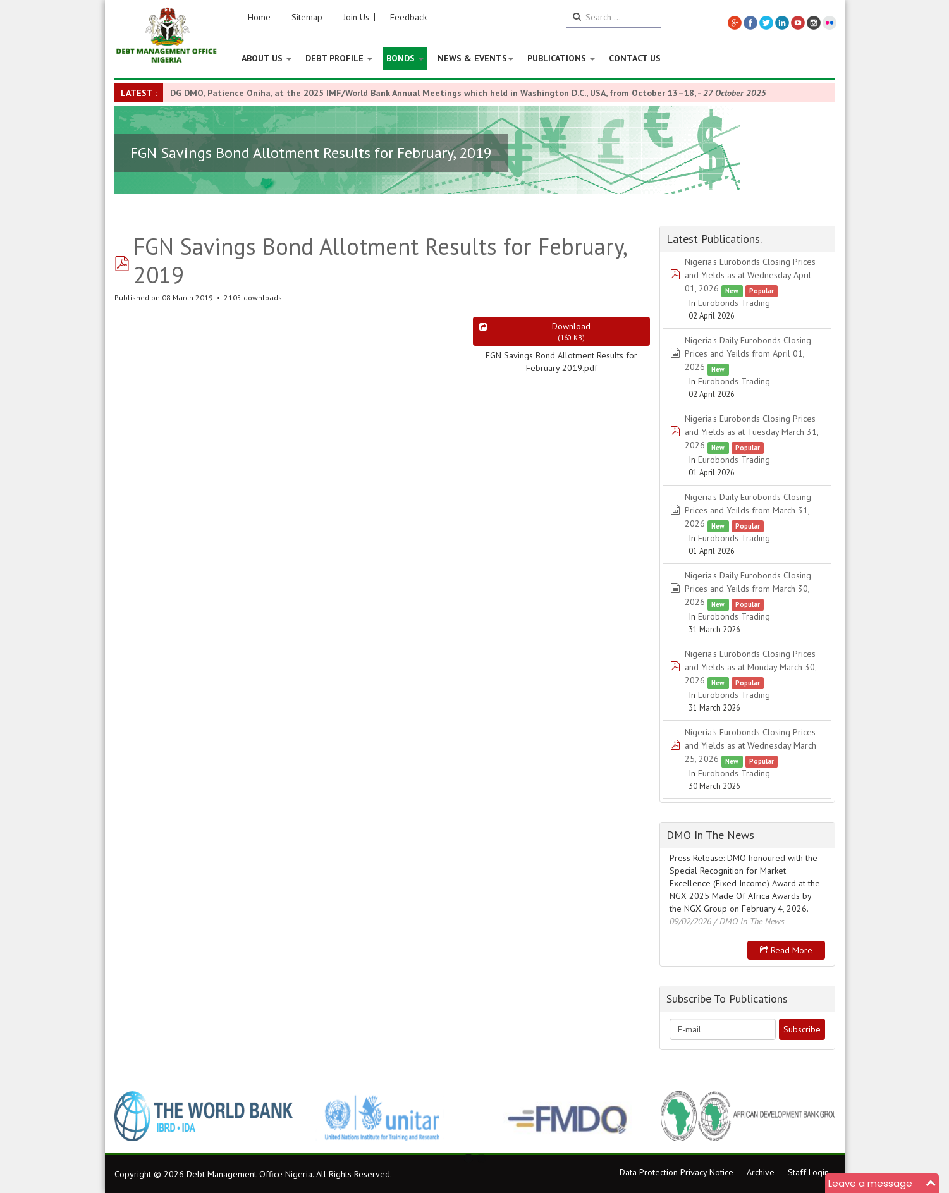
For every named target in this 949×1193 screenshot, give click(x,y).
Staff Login (808, 1172)
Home (259, 17)
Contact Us (635, 58)
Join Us (356, 17)
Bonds (405, 58)
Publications (561, 58)
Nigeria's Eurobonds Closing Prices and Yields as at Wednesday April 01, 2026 (750, 275)
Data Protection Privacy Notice (676, 1172)
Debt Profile (338, 58)
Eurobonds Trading (734, 303)
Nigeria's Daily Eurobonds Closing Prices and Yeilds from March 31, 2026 (748, 510)
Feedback (408, 17)
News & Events (475, 58)
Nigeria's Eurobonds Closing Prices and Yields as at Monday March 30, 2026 (750, 667)
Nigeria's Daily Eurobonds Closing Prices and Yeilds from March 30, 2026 (748, 589)
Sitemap (306, 17)
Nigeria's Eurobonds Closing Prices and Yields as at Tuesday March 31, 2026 (751, 432)
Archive (761, 1172)
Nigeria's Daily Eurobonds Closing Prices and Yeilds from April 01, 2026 (748, 353)
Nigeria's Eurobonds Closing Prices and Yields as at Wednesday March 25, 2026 (750, 745)
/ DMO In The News (749, 921)
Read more (786, 950)
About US (266, 58)
